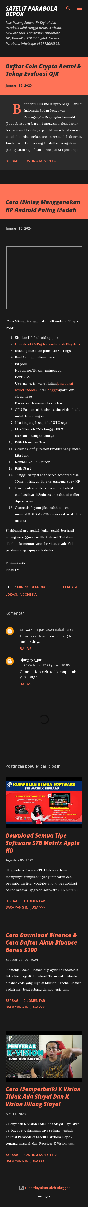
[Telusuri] (68, 8)
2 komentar (34, 1000)
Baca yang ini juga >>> (25, 907)
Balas (25, 648)
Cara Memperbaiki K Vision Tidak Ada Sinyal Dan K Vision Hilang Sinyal (43, 1096)
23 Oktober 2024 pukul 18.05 (46, 665)
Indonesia (28, 594)
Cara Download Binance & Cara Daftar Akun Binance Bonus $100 (41, 942)
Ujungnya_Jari (31, 660)
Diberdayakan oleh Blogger (44, 1188)
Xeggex (53, 390)
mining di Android (33, 587)
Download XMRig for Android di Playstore (48, 344)
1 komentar (34, 901)
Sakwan (26, 629)
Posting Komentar (40, 161)
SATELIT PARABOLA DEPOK (31, 11)
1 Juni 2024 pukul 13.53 (54, 629)
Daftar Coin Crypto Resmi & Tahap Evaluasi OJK (43, 70)
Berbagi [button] (12, 161)
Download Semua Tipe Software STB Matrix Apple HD (43, 843)
